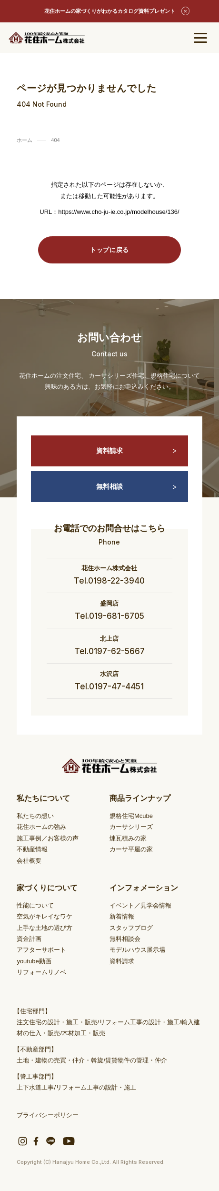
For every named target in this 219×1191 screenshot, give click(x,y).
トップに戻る (109, 249)
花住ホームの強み (41, 826)
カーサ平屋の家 (131, 849)
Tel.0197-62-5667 (109, 651)
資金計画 (29, 938)
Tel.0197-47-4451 (109, 686)
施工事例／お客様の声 (48, 838)
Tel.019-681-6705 (109, 616)
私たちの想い (35, 815)
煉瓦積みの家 (128, 838)
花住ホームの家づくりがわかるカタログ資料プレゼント (109, 11)
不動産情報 (32, 849)
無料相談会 (125, 938)
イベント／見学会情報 (140, 905)
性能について (35, 905)
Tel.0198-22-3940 (109, 580)
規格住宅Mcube (131, 815)
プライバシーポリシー (48, 1115)
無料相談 (136, 487)
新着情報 (122, 916)
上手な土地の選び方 (44, 927)
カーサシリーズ (131, 826)
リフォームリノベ (41, 972)
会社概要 (29, 860)
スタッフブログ (131, 927)
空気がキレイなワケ (44, 916)
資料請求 (136, 451)
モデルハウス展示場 (137, 949)
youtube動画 (34, 961)
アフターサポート (41, 949)
